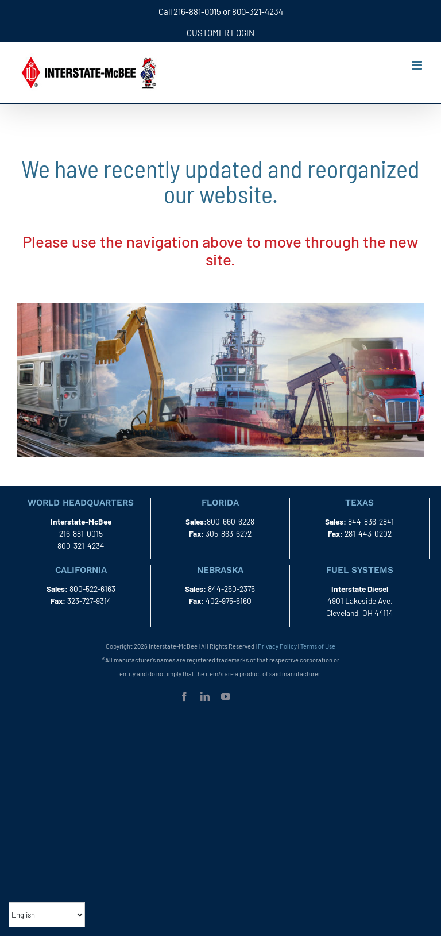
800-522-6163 (92, 589)
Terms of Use (317, 646)
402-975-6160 (229, 601)
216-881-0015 (197, 11)
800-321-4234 (257, 11)
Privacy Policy (277, 646)
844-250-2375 (231, 589)
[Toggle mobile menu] (418, 65)
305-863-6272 (229, 533)
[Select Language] (47, 914)
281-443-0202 (368, 533)
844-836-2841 (371, 521)
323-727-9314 (89, 601)
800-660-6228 (230, 521)
